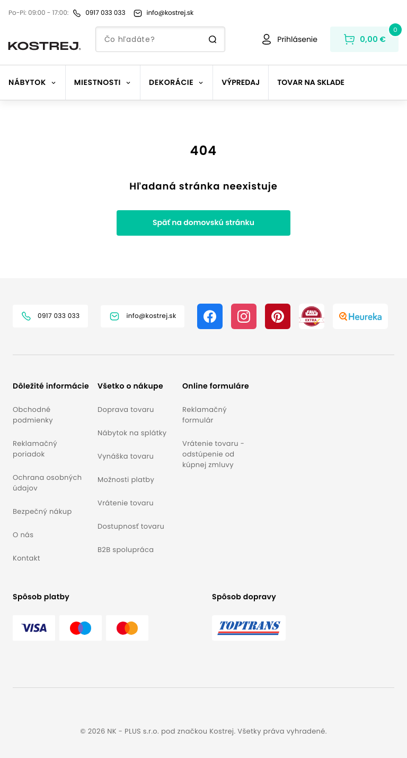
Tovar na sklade (310, 82)
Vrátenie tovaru (126, 503)
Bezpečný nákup (42, 511)
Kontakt (26, 558)
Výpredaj (241, 82)
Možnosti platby (126, 480)
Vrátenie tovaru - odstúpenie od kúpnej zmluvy (213, 454)
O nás (23, 535)
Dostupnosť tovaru (131, 526)
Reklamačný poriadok (35, 448)
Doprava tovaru (126, 409)
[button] (51, 386)
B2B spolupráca (126, 550)
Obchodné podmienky (33, 414)
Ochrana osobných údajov (47, 482)
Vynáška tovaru (126, 456)
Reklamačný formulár (204, 414)
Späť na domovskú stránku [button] (203, 222)
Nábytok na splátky (132, 433)
